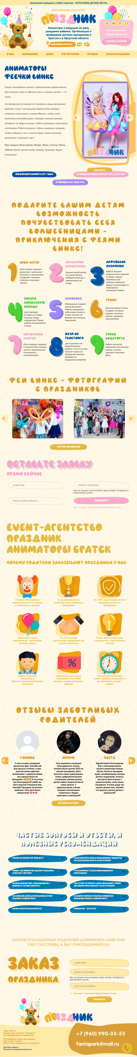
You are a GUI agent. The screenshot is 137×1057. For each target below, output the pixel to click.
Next (130, 117)
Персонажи (30, 54)
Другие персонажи (68, 447)
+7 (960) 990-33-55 (100, 1033)
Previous (77, 117)
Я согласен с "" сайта (97, 507)
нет (87, 44)
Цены (49, 54)
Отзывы (92, 54)
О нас (10, 54)
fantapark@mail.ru (97, 1043)
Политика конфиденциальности (17, 1049)
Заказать (100, 170)
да (79, 44)
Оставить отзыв (68, 803)
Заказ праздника (118, 54)
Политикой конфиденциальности (102, 507)
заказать (116, 41)
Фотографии (70, 54)
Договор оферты (11, 1047)
